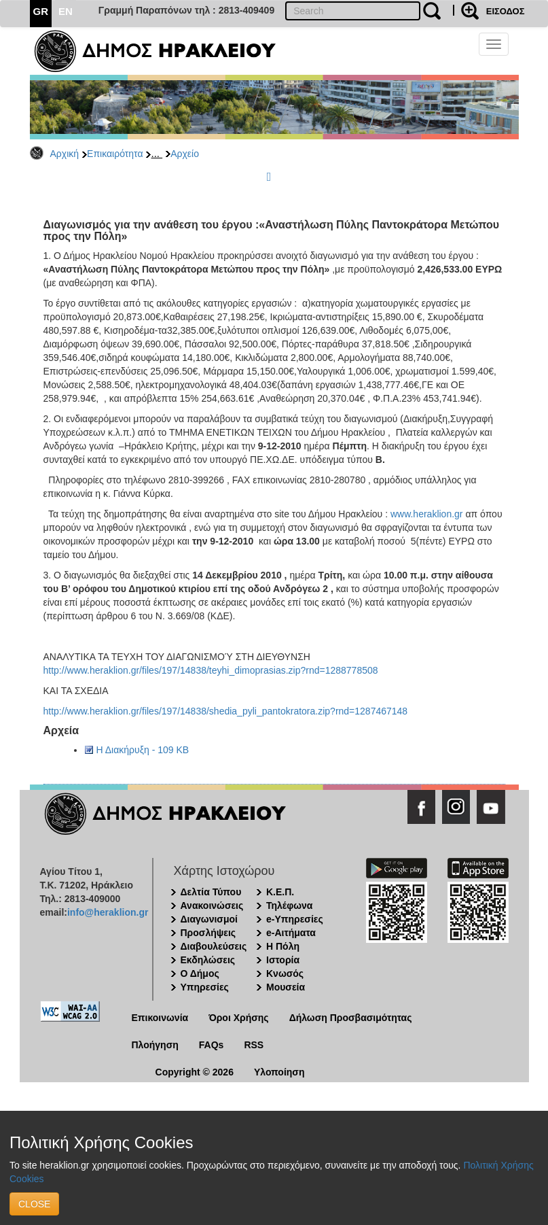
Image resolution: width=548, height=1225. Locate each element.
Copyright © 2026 (195, 1072)
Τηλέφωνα (289, 905)
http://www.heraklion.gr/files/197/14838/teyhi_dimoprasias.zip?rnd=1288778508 (210, 670)
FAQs (211, 1044)
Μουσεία (285, 987)
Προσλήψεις (208, 932)
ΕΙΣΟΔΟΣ (505, 11)
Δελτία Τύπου (211, 891)
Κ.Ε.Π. (280, 891)
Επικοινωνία (160, 1017)
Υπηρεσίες (205, 987)
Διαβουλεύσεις (214, 946)
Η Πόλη (282, 946)
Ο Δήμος (200, 973)
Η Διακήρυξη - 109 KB (142, 749)
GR (41, 11)
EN (65, 11)
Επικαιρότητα (115, 153)
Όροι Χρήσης (238, 1017)
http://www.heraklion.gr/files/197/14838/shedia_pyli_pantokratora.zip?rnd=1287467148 (225, 711)
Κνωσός (285, 973)
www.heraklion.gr (426, 513)
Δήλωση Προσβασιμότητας (350, 1017)
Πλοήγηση (155, 1044)
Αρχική (64, 153)
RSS (253, 1044)
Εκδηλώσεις (208, 959)
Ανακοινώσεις (212, 905)
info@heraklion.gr (107, 912)
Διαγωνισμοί (209, 919)
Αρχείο (184, 153)
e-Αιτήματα (291, 932)
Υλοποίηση (279, 1072)
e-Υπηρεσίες (294, 919)
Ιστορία (282, 959)
